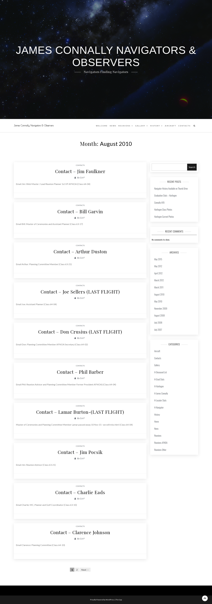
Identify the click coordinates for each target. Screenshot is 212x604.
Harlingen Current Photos (164, 216)
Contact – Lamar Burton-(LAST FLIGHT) (80, 412)
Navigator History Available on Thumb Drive (171, 188)
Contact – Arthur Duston (80, 251)
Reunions (124, 126)
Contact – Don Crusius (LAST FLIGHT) (80, 332)
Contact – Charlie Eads (80, 492)
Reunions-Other (160, 450)
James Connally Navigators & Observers (34, 125)
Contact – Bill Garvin (80, 211)
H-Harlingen (159, 386)
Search (192, 167)
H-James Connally (161, 393)
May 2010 (158, 301)
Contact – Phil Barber (80, 372)
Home (156, 421)
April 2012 (158, 273)
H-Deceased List (160, 372)
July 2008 (158, 322)
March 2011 (158, 287)
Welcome (102, 126)
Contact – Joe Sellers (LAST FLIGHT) (80, 292)
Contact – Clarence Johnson (80, 532)
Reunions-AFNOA (160, 442)
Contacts (184, 126)
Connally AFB (159, 202)
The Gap (119, 600)
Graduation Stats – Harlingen (165, 195)
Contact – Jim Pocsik (80, 452)
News (113, 126)
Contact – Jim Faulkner (80, 171)
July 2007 (158, 329)
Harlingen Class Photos (163, 209)
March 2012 (159, 280)
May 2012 (158, 266)
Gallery (140, 126)
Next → (85, 569)
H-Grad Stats (159, 379)
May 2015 (158, 259)
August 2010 (159, 294)
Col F (82, 177)
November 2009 (160, 308)
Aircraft (170, 126)
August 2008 (159, 315)
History (155, 126)
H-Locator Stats (160, 400)
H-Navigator (159, 407)
